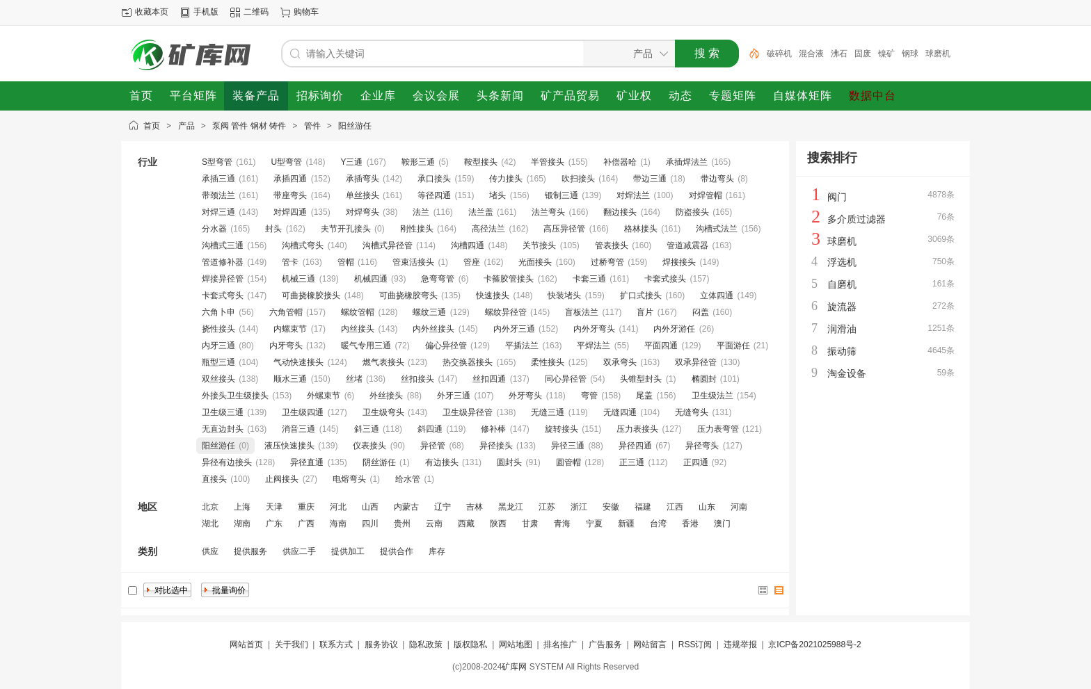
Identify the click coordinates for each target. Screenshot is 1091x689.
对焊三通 (218, 212)
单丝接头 (362, 195)
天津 (274, 507)
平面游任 (733, 345)
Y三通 (351, 162)
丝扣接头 (417, 379)
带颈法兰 (218, 195)
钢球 (910, 53)
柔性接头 (547, 362)
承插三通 (218, 179)
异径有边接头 (227, 462)
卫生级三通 (223, 412)
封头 (273, 229)
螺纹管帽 (357, 312)
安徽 (611, 507)
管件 (312, 126)
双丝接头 (218, 379)
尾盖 (644, 395)
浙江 (579, 507)
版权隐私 (470, 644)
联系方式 (336, 644)
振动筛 (842, 351)
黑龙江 (510, 507)
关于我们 (291, 644)
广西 (306, 523)
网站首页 (246, 644)
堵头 (497, 195)
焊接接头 (679, 262)
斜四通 (430, 429)
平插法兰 (522, 345)
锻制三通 (561, 195)
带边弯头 (717, 179)
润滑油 (842, 328)
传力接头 (506, 179)
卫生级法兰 (712, 395)
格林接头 (641, 229)
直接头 (214, 479)
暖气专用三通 (366, 345)
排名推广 (560, 644)
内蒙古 (406, 507)
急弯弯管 (437, 279)
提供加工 (348, 551)
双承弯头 (620, 362)
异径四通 (635, 446)
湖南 (242, 523)
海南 (338, 523)
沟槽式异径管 (388, 245)
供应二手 (299, 551)
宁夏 (594, 523)
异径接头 (496, 446)
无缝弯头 (691, 412)
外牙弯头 (525, 395)
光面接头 (535, 262)
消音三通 (298, 429)
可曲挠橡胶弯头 (408, 295)
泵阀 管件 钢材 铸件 (249, 126)
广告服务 (605, 644)
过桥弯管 (607, 262)
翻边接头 (620, 212)
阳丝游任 (355, 126)
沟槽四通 (467, 245)
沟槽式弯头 (303, 245)
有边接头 (442, 462)
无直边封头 (223, 429)
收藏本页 (151, 12)
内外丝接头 (433, 329)
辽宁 (442, 507)
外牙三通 (453, 395)
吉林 (474, 507)
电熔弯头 (349, 479)
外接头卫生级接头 (235, 395)
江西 (675, 507)
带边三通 (650, 179)
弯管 (589, 395)
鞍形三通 (418, 162)
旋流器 (842, 306)
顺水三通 (290, 379)
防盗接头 (692, 212)
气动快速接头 (298, 362)
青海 (562, 523)
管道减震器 (687, 245)
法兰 (421, 212)
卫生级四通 (303, 412)
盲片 (645, 312)
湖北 (210, 523)
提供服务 (250, 551)
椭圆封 (704, 379)
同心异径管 (566, 379)
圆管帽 (568, 462)
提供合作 (396, 551)
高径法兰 (488, 229)
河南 (739, 507)
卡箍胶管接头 (509, 279)
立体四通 (716, 295)
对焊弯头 (362, 212)
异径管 (432, 446)
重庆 (306, 507)
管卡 (290, 262)
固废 (862, 53)
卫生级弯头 (383, 412)
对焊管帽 (705, 195)
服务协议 (381, 644)
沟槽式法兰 (717, 229)
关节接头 (539, 245)
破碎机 (779, 53)
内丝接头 (357, 329)
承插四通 (290, 179)
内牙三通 (218, 345)
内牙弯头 (286, 345)
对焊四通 (290, 212)
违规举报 (740, 644)
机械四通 (371, 279)
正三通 (631, 462)
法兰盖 (480, 212)
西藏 (466, 523)
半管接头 (547, 162)
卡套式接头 (665, 279)
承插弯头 (362, 179)
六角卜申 (218, 312)
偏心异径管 (446, 345)
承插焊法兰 (687, 162)
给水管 (407, 479)
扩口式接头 (641, 295)
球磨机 (937, 53)
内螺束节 (290, 329)
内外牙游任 (674, 329)
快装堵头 (564, 295)
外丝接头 (386, 395)
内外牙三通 (514, 329)
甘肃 (530, 523)
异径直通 (307, 462)
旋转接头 (561, 429)
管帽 (345, 262)
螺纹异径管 (506, 312)
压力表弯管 (718, 429)
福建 (643, 507)
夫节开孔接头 (346, 229)
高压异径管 (564, 229)
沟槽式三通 (223, 245)
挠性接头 (218, 329)
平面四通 (661, 345)
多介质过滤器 (856, 219)
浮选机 (842, 262)
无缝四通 (620, 412)
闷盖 (700, 312)
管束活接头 (413, 262)
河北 (338, 507)
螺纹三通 (429, 312)
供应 (210, 551)
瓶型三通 (218, 362)
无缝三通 (547, 412)
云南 (434, 523)
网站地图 (515, 644)
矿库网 (514, 667)
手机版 (205, 12)
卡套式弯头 (223, 295)
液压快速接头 (289, 446)
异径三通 (567, 446)
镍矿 (886, 53)
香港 (690, 523)
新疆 (626, 523)
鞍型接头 (480, 162)
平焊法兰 (593, 345)
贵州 (402, 523)
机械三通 (298, 279)
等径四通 (434, 195)
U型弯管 (286, 162)
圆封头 (509, 462)
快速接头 (492, 295)
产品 (186, 126)
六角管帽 (286, 312)
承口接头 (434, 179)
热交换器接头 (468, 362)
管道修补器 (223, 262)
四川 (370, 523)
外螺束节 (323, 395)
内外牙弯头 (594, 329)
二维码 (256, 12)
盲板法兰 (581, 312)
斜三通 (366, 429)
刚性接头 (416, 229)
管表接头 (611, 245)
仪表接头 (369, 446)
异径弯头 (702, 446)
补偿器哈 (620, 162)
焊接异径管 (223, 279)
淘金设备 (846, 373)
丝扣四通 (489, 379)
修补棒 (493, 429)
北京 (210, 507)
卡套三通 (589, 279)
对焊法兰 (633, 195)
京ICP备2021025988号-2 (814, 644)
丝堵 (354, 379)
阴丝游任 (379, 462)
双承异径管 (696, 362)
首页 (151, 126)
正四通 (695, 462)
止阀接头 (281, 479)
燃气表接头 (383, 362)
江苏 (547, 507)
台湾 (658, 523)
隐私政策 (426, 644)
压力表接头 (637, 429)
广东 (274, 523)
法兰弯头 (548, 212)
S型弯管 (217, 162)
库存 (437, 551)
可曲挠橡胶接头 (311, 295)
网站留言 (650, 644)
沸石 (839, 53)
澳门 (722, 523)
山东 (707, 507)
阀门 (837, 196)
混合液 (811, 53)
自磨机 (842, 284)
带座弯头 (290, 195)
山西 (370, 507)
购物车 (306, 12)
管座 (471, 262)
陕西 (498, 523)
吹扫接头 (578, 179)
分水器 (214, 229)
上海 (242, 507)
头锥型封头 (641, 379)
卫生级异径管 (468, 412)
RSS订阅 (695, 644)
